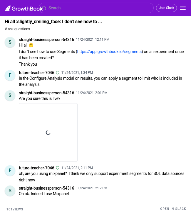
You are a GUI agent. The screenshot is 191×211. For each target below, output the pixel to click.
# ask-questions (17, 29)
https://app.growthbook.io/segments (109, 51)
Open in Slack (173, 208)
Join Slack (166, 8)
